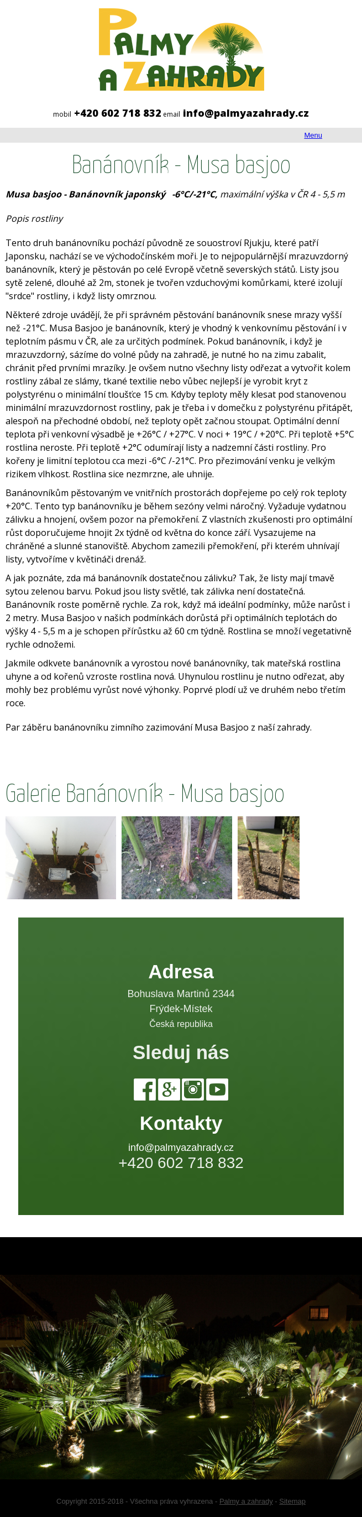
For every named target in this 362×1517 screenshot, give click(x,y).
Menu (313, 135)
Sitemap (292, 1501)
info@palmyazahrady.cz (181, 1147)
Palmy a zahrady (246, 1501)
